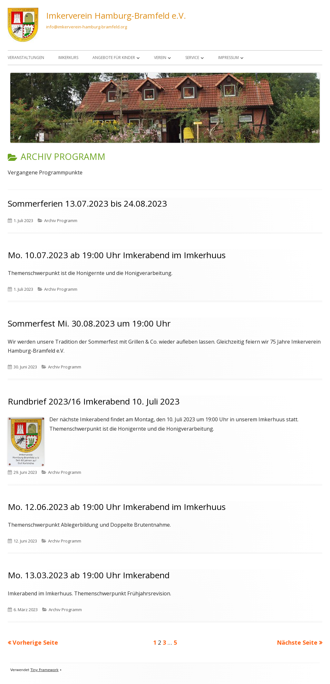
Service (192, 57)
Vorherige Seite (35, 642)
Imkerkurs (68, 57)
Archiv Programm (60, 220)
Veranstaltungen (26, 57)
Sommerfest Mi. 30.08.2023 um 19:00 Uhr (89, 323)
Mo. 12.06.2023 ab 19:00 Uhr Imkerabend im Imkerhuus (117, 507)
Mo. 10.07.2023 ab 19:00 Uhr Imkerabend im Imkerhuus (117, 255)
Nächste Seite (297, 642)
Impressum (228, 57)
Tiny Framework (44, 670)
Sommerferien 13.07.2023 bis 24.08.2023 (87, 203)
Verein (160, 57)
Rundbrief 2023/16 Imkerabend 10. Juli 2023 (94, 401)
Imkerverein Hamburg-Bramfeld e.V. (116, 15)
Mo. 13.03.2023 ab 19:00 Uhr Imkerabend (89, 575)
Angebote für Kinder (113, 57)
